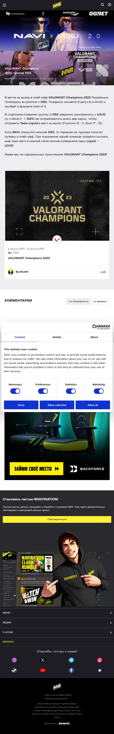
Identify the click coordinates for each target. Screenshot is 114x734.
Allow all (92, 404)
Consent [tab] (20, 337)
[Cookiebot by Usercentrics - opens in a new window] (95, 327)
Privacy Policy (63, 710)
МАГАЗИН (8, 642)
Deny (21, 404)
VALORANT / (11, 79)
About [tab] (94, 337)
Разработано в (57, 723)
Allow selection (57, 404)
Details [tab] (57, 337)
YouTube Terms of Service (53, 714)
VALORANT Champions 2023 (29, 258)
